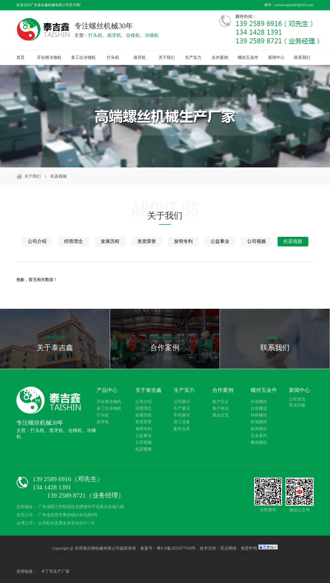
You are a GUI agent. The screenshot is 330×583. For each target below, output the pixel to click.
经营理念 (73, 241)
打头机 (113, 57)
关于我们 (166, 57)
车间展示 (182, 415)
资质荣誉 (146, 241)
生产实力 (193, 57)
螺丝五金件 (248, 57)
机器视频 (58, 176)
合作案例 (220, 57)
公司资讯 (297, 399)
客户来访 (220, 408)
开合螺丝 (259, 401)
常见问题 (297, 405)
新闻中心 (276, 57)
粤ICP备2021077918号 (177, 548)
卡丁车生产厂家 (55, 571)
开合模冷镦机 (49, 57)
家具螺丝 (259, 429)
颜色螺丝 (259, 442)
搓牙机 (140, 57)
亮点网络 (228, 548)
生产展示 (182, 408)
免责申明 (249, 548)
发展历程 (110, 241)
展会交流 (220, 415)
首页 (20, 57)
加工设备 (182, 422)
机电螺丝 (259, 422)
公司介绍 (37, 241)
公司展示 (182, 401)
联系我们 (302, 57)
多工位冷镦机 (83, 57)
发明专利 (183, 241)
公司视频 (256, 241)
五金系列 (259, 435)
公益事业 (220, 241)
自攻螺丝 (259, 408)
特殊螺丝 (259, 415)
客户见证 (220, 401)
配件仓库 (182, 429)
